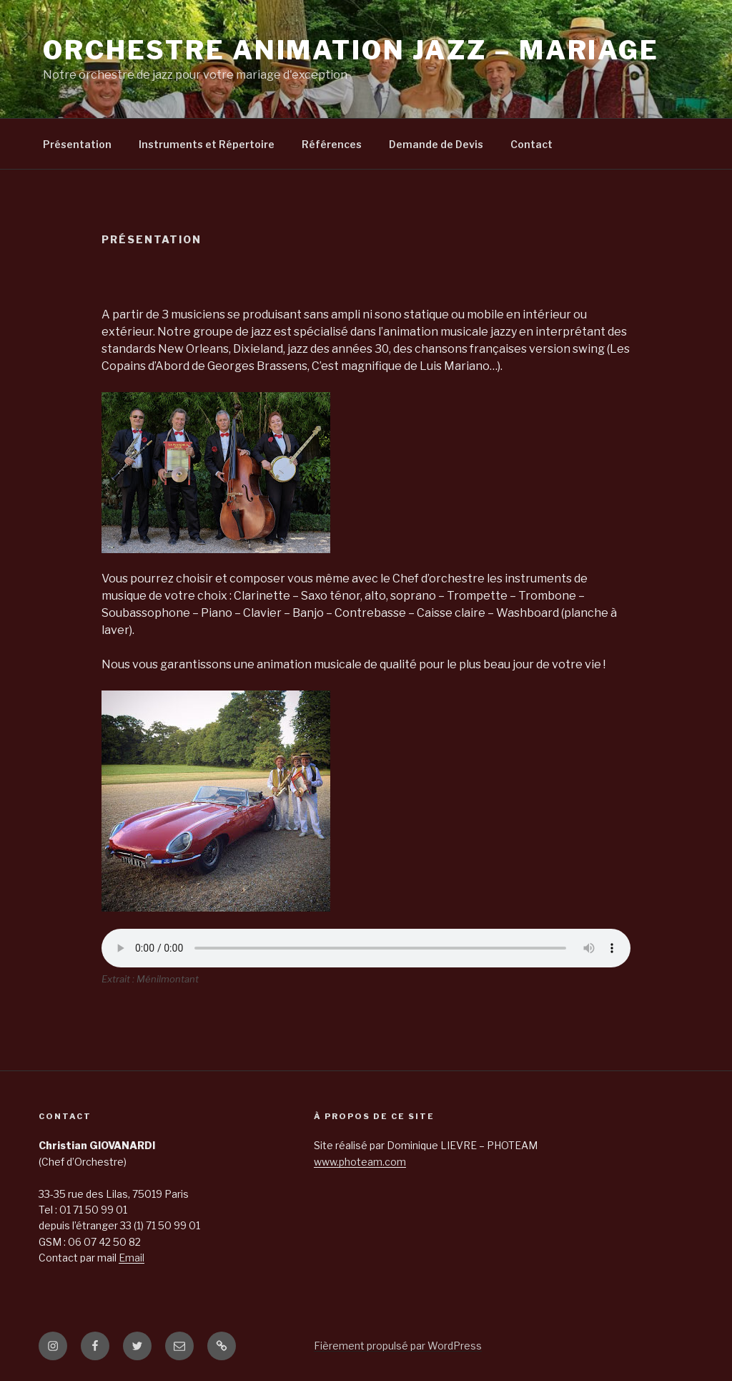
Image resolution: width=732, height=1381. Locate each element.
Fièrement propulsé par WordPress (398, 1345)
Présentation (77, 144)
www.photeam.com (360, 1162)
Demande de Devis (436, 144)
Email (131, 1257)
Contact (531, 144)
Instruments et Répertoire (206, 144)
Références (332, 144)
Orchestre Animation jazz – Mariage (351, 50)
